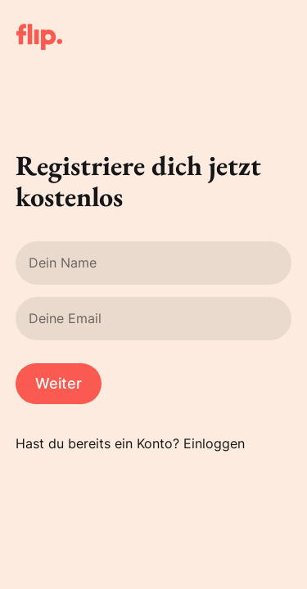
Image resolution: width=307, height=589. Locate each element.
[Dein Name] (154, 263)
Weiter (58, 383)
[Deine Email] (154, 318)
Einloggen (214, 443)
